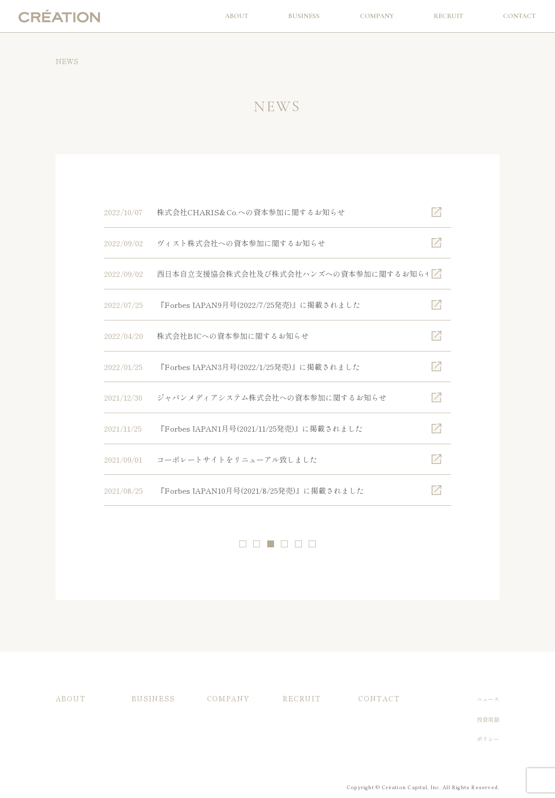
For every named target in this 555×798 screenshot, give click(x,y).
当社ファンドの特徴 (156, 718)
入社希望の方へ (302, 718)
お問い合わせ (375, 718)
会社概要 (218, 718)
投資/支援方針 (74, 718)
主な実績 (142, 731)
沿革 (212, 731)
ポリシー (488, 739)
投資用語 (488, 720)
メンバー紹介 (224, 743)
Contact (519, 16)
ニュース (488, 699)
